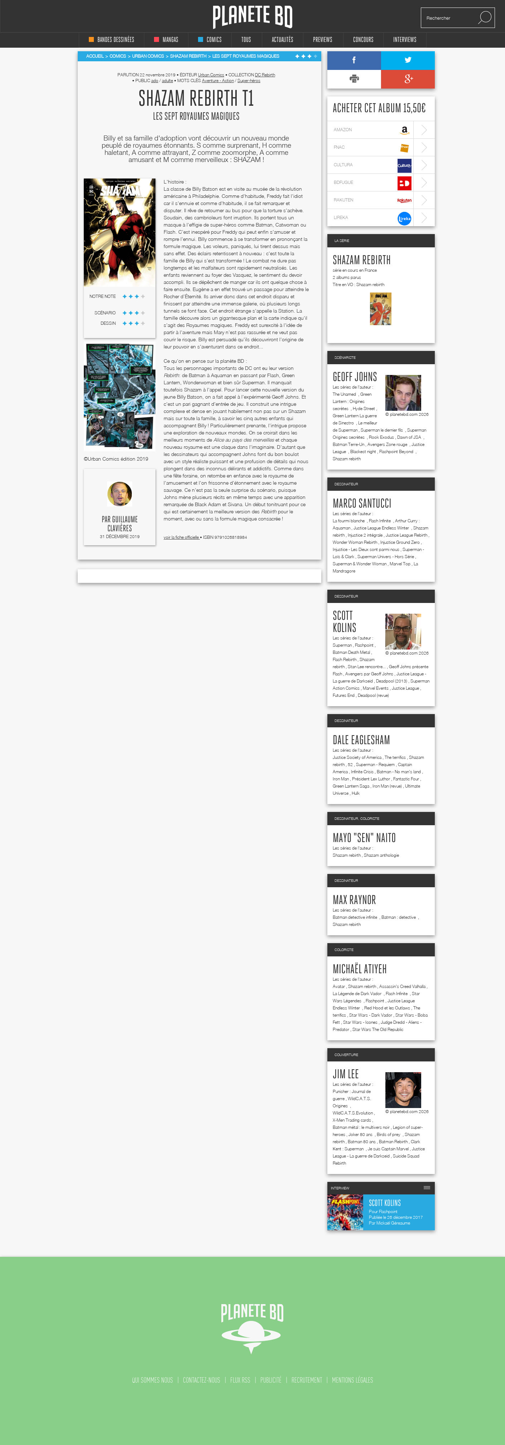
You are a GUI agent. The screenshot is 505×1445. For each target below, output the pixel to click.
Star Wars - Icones (360, 1022)
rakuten (373, 201)
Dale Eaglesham (361, 740)
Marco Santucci (362, 504)
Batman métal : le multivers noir (361, 1127)
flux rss (240, 1380)
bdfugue (373, 183)
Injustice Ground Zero (400, 542)
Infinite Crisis (362, 771)
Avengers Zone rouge (387, 444)
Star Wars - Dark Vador (370, 1015)
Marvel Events (376, 688)
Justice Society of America (357, 757)
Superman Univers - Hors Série (385, 556)
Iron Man (341, 778)
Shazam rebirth (362, 260)
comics (210, 40)
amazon (373, 131)
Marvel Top (400, 563)
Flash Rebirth (344, 659)
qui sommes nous (152, 1380)
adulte (167, 80)
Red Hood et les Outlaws (387, 1008)
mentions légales (352, 1380)
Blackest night (363, 451)
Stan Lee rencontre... (367, 666)
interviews (405, 40)
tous (246, 40)
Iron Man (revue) (387, 786)
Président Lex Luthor (371, 778)
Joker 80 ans (361, 1134)
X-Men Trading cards (352, 1120)
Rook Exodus (381, 437)
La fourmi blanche (349, 520)
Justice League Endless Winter (382, 528)
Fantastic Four (406, 778)
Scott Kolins (344, 622)
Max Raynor (354, 900)
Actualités (282, 40)
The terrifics (395, 757)
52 (350, 764)
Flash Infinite (380, 520)
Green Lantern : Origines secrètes (352, 401)
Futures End (344, 695)
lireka (373, 218)
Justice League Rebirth (406, 535)
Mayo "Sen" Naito (364, 838)
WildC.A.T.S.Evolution (353, 1113)
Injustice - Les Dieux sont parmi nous (366, 549)
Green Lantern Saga (351, 786)
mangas (166, 40)
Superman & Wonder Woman (359, 563)
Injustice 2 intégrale (365, 535)
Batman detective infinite (355, 917)
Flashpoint (364, 645)
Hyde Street (364, 408)
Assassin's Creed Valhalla (402, 986)
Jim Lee (346, 1074)
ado (154, 80)
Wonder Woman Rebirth (355, 542)
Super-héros (248, 80)
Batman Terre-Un (348, 444)
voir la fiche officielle (182, 537)
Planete (252, 17)
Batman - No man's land (399, 771)
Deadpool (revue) (373, 695)
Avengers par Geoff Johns (369, 673)
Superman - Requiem (375, 764)
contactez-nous (201, 1380)
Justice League (405, 688)
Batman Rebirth (393, 1141)
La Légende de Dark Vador (358, 993)
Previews (322, 40)
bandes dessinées (111, 40)
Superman (342, 645)
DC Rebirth (265, 74)
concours (363, 40)
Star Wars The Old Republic (377, 1029)
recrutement (307, 1380)
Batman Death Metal (351, 652)
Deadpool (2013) (391, 681)
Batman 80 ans (362, 1141)
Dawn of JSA (409, 437)
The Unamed (345, 394)
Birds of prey (389, 1134)
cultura (373, 166)
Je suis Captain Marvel (388, 1148)
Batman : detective (399, 917)
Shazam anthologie (381, 855)
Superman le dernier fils (382, 430)
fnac (373, 148)
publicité (271, 1380)
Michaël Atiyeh (360, 969)
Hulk (356, 793)
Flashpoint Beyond (396, 451)
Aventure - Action (218, 80)
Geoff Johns (355, 377)
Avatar (339, 986)
